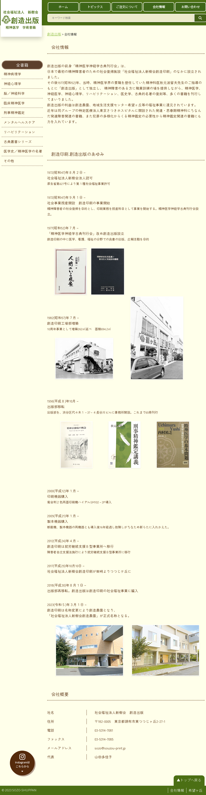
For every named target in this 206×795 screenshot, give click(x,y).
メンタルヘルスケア (19, 122)
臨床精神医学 (14, 103)
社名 (50, 712)
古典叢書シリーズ (18, 141)
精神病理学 (12, 73)
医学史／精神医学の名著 (23, 151)
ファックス (56, 739)
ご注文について (127, 7)
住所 (50, 721)
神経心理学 (12, 83)
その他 (9, 160)
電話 (50, 730)
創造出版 (54, 34)
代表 (50, 756)
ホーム (63, 7)
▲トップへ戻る (189, 779)
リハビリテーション (19, 131)
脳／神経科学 (14, 93)
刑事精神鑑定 (14, 112)
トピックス (95, 7)
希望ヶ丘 (195, 790)
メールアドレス (59, 747)
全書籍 (22, 65)
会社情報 (159, 7)
